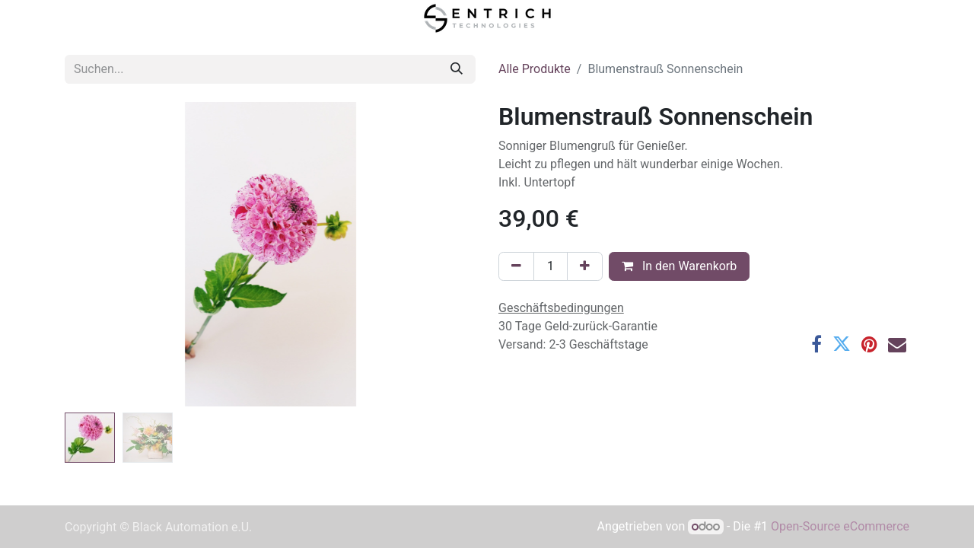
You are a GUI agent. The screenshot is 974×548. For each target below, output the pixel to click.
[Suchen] (457, 69)
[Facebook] (816, 344)
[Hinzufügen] (585, 266)
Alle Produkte (534, 69)
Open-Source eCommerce (840, 526)
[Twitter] (841, 344)
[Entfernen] (516, 266)
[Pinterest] (869, 344)
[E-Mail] (897, 344)
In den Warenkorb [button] (679, 266)
